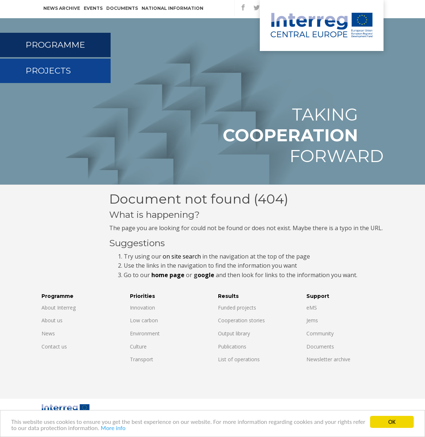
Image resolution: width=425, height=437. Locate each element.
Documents (122, 8)
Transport (141, 359)
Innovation (142, 307)
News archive (61, 8)
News (48, 333)
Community (320, 333)
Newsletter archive (328, 359)
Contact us (54, 346)
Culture (138, 346)
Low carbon (144, 320)
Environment (145, 333)
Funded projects (237, 307)
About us (52, 320)
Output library (234, 333)
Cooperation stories (241, 320)
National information (172, 8)
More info (113, 429)
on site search (182, 256)
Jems (312, 320)
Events (93, 8)
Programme (55, 45)
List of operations (239, 359)
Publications (232, 346)
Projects (48, 71)
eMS (311, 307)
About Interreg (58, 307)
